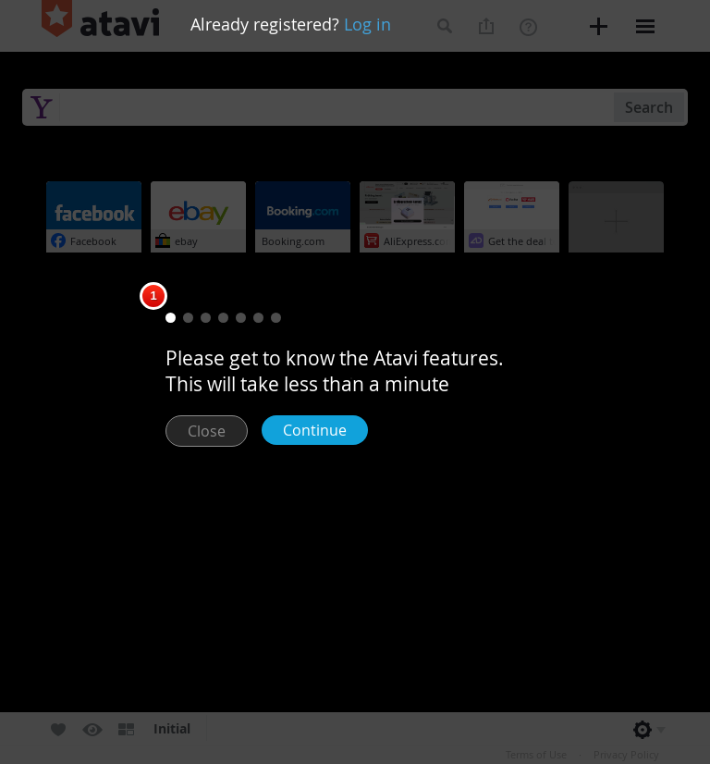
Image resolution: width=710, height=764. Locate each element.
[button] (170, 318)
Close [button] (207, 431)
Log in (367, 24)
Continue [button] (315, 430)
